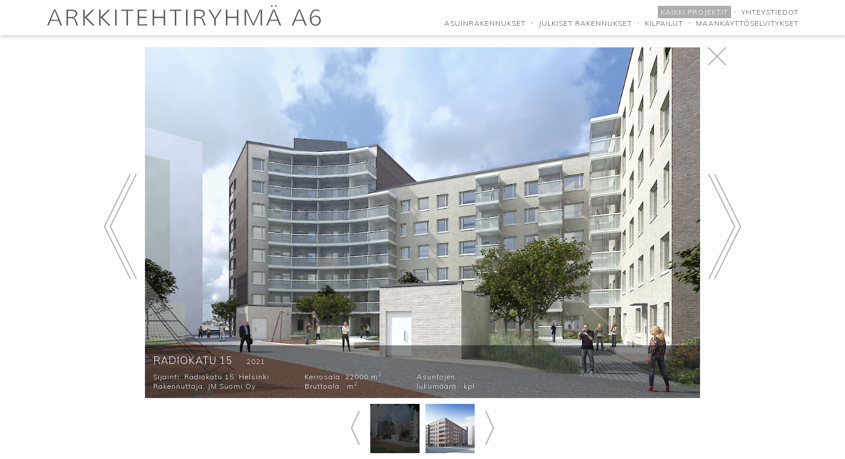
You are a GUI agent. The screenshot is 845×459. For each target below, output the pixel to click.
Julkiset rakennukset (585, 23)
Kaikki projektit (694, 12)
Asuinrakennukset (485, 23)
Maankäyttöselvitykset (747, 23)
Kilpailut (664, 23)
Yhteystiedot (770, 12)
